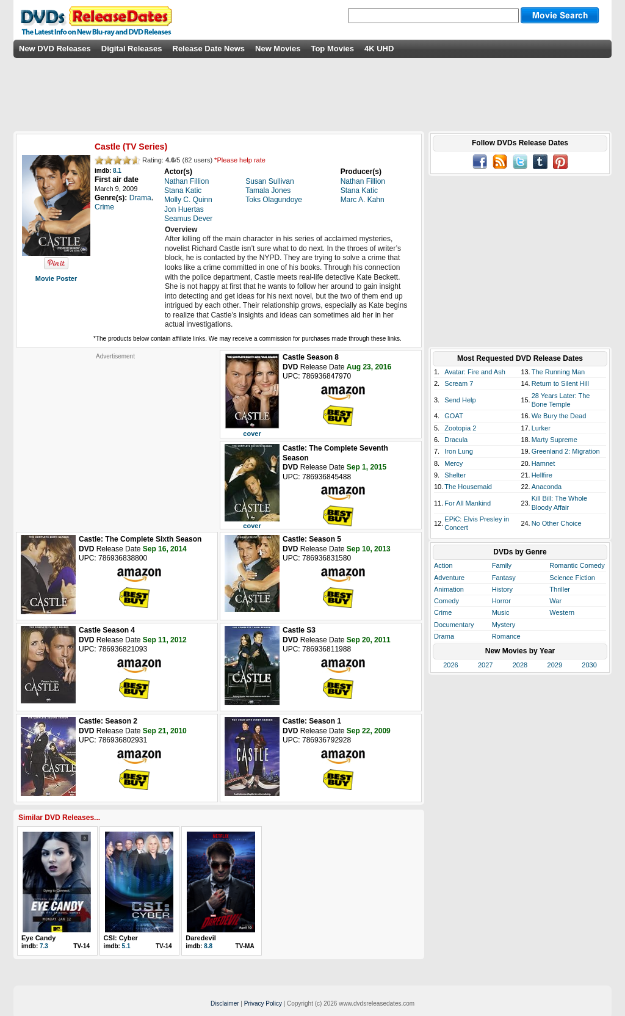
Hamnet (543, 463)
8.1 (117, 170)
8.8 (208, 946)
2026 (450, 665)
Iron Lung (458, 451)
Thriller (559, 589)
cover (252, 433)
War (555, 600)
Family (501, 565)
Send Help (459, 400)
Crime (443, 612)
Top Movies (332, 48)
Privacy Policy (263, 1003)
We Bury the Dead (559, 415)
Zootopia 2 (460, 428)
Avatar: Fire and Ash (474, 372)
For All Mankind (467, 503)
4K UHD (379, 48)
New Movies (277, 48)
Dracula (456, 439)
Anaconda (547, 486)
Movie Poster (56, 278)
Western (561, 612)
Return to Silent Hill (560, 383)
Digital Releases (131, 48)
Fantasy (504, 577)
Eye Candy (38, 938)
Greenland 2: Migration (566, 451)
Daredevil (201, 938)
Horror (501, 600)
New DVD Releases (55, 48)
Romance (506, 636)
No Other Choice (557, 523)
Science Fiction (572, 577)
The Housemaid (468, 486)
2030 (589, 665)
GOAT (453, 415)
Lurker (541, 428)
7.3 (44, 946)
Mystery (504, 624)
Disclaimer (225, 1003)
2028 (520, 665)
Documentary (454, 624)
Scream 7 (458, 383)
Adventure (449, 577)
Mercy (453, 463)
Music (501, 612)
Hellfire (542, 475)
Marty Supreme (554, 439)
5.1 (126, 946)
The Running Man (558, 372)
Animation (449, 589)
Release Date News (209, 48)
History (502, 589)
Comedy (446, 600)
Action (443, 565)
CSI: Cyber (121, 938)
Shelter (455, 475)
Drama (444, 636)
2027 (485, 665)
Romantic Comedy (576, 565)
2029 (554, 665)
